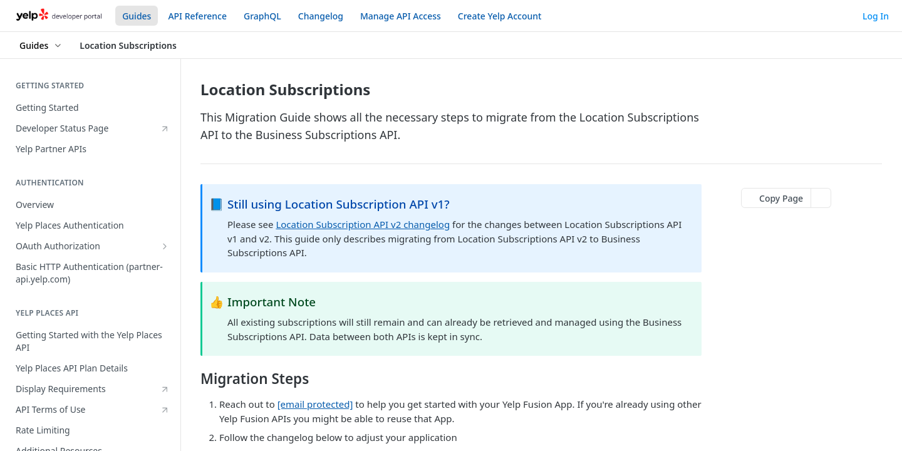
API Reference (197, 16)
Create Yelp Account (500, 16)
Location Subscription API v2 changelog (363, 224)
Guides (136, 16)
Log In (876, 16)
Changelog (320, 16)
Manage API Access (400, 16)
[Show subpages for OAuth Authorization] (165, 246)
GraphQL (262, 16)
